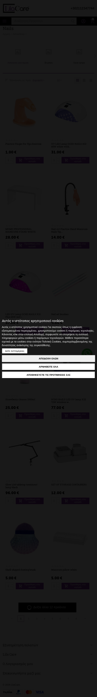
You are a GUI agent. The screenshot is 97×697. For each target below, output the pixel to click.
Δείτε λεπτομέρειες (14, 351)
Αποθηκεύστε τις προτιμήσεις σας (49, 375)
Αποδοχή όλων (48, 358)
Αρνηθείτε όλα (48, 366)
